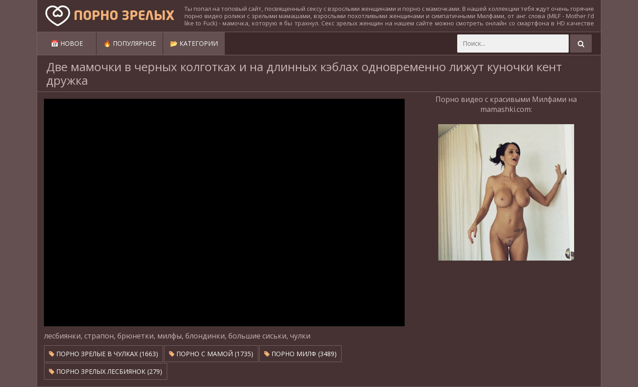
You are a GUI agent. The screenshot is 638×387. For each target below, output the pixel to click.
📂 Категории (194, 43)
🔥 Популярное (129, 43)
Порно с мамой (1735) (211, 353)
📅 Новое (67, 43)
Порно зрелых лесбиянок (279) (105, 371)
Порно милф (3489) (300, 353)
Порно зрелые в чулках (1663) (103, 353)
